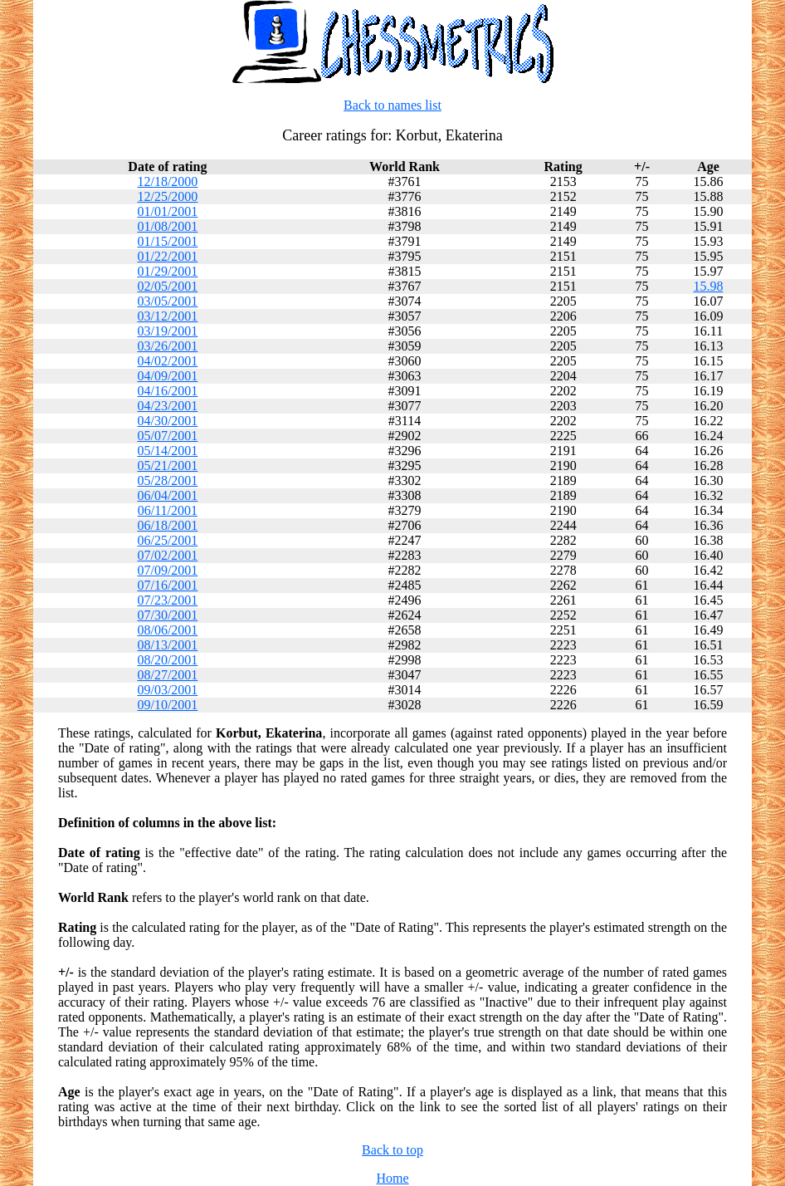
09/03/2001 (167, 690)
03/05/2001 (167, 301)
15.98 (709, 286)
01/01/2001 (167, 211)
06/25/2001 (167, 540)
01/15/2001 (167, 241)
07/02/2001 (167, 555)
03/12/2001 (167, 316)
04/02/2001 (167, 361)
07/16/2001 (167, 585)
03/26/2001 (167, 346)
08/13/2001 (167, 645)
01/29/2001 (167, 271)
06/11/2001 (167, 510)
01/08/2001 (167, 226)
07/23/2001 (167, 600)
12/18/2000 (167, 181)
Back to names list (392, 105)
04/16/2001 (167, 391)
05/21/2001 (167, 465)
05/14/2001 (167, 451)
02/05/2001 (167, 286)
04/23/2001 (167, 406)
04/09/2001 (167, 376)
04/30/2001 (167, 421)
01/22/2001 (167, 256)
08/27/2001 (167, 675)
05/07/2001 (167, 436)
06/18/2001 (167, 525)
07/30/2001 (167, 615)
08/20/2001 (167, 660)
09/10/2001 (167, 705)
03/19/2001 (167, 331)
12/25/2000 (167, 196)
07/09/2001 (167, 570)
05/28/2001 (167, 480)
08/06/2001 (167, 630)
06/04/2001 (167, 495)
